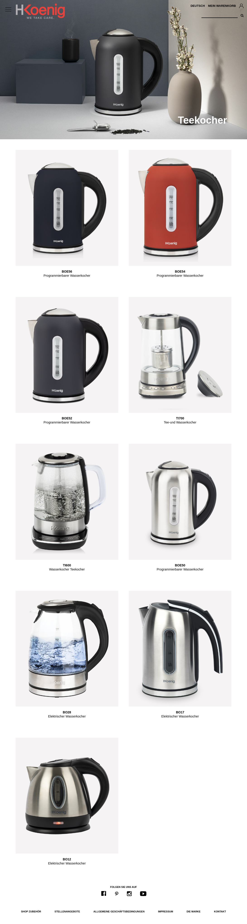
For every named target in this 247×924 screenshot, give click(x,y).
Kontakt (220, 911)
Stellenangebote (67, 911)
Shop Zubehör (31, 911)
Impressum (165, 911)
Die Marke (193, 911)
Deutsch (198, 5)
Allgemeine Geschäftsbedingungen (119, 911)
